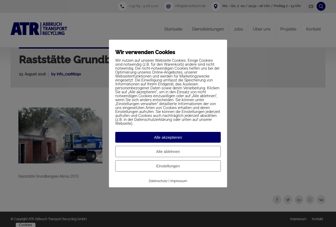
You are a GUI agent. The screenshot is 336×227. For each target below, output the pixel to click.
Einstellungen (168, 166)
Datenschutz (158, 181)
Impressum (178, 181)
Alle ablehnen (168, 151)
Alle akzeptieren (168, 137)
